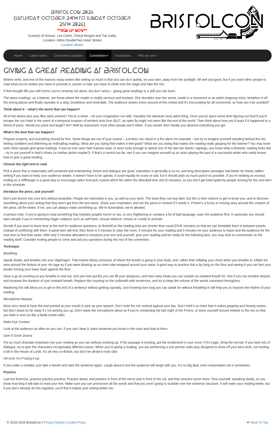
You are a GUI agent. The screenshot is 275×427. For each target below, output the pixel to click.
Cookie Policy (76, 422)
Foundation (123, 55)
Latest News (38, 55)
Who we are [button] (147, 55)
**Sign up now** (72, 30)
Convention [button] (99, 55)
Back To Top (257, 422)
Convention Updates (68, 55)
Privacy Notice (54, 422)
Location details (72, 45)
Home (18, 55)
